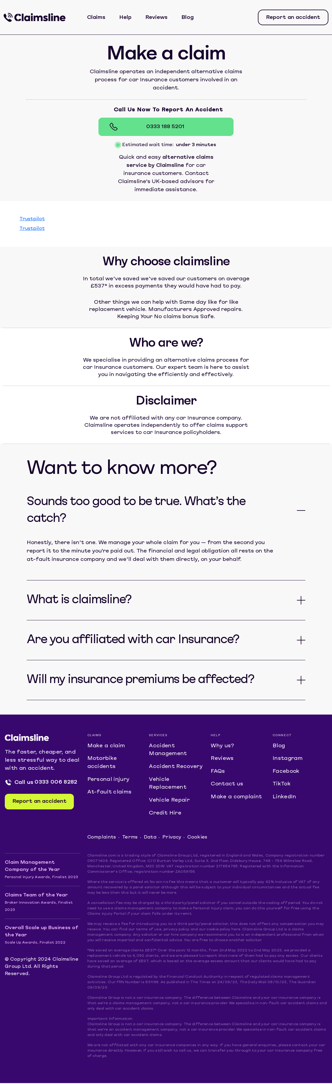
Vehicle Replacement (167, 784)
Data (150, 838)
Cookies (198, 838)
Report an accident (293, 17)
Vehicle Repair (169, 801)
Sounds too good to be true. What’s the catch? (136, 510)
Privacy (172, 838)
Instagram (288, 759)
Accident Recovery (176, 767)
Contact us (227, 784)
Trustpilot (32, 219)
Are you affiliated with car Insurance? (133, 640)
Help (125, 17)
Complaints (101, 838)
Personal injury (108, 780)
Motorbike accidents (102, 763)
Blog (188, 17)
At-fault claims (109, 793)
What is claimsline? (79, 600)
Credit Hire (165, 814)
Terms (130, 838)
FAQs (218, 772)
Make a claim (106, 746)
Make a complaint (236, 797)
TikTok (282, 784)
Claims (96, 17)
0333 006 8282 (56, 782)
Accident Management (168, 750)
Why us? (222, 746)
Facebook (286, 772)
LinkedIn (285, 797)
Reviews (157, 17)
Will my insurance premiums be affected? (140, 680)
